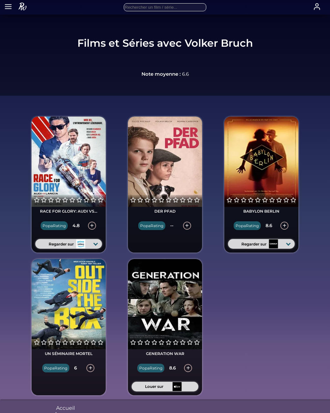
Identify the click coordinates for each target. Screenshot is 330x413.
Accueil (65, 410)
